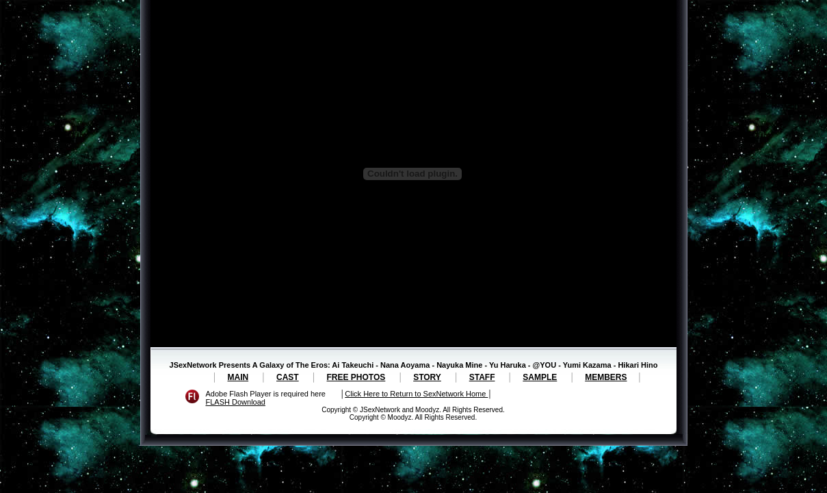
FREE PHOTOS (356, 377)
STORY (427, 377)
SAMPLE (540, 377)
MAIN (237, 377)
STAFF (482, 377)
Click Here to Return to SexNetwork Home (416, 394)
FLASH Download (235, 402)
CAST (287, 377)
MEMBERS (606, 377)
